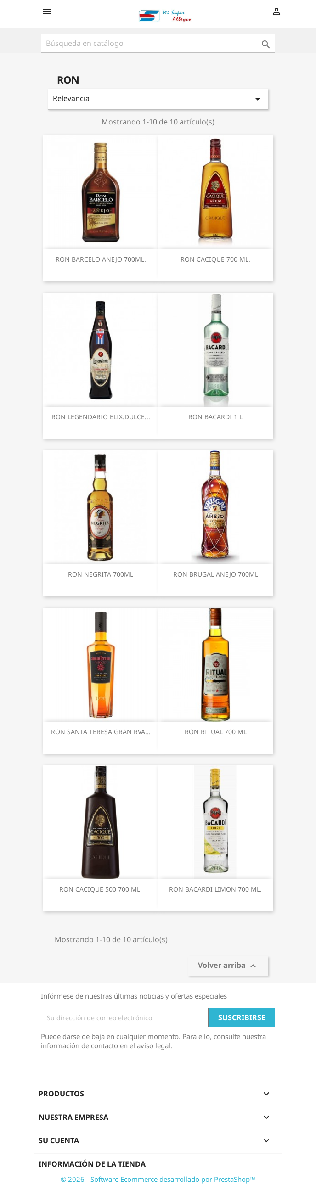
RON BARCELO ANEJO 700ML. (101, 259)
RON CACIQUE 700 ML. (215, 259)
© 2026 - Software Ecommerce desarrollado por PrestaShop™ (158, 1179)
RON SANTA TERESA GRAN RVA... (101, 731)
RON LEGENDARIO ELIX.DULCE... (100, 416)
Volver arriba (228, 966)
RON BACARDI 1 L (215, 416)
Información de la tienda (92, 1164)
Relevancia (158, 99)
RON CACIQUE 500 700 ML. (100, 889)
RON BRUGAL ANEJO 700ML (215, 574)
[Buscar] (158, 43)
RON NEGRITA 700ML (100, 574)
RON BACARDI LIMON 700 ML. (215, 889)
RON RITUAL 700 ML (216, 731)
